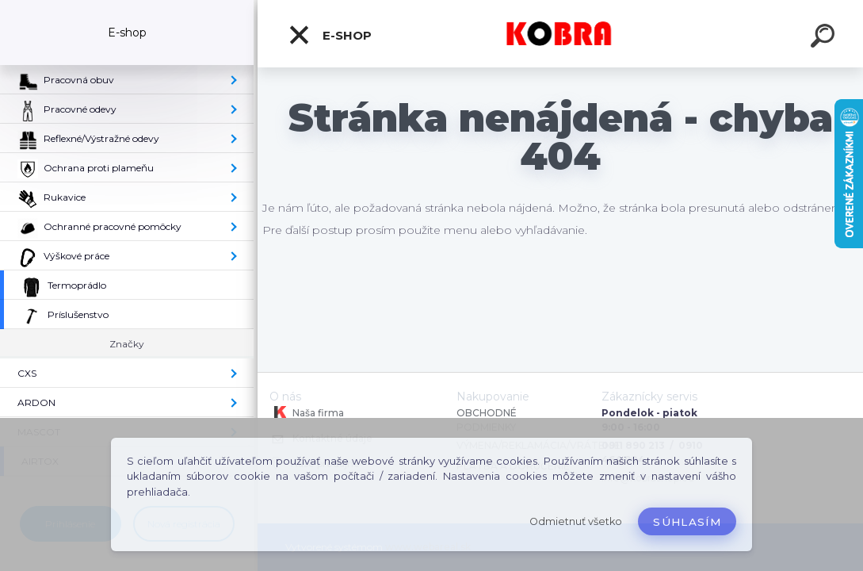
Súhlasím (687, 521)
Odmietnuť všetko (575, 521)
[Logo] (560, 33)
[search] (825, 38)
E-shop (330, 34)
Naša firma (306, 412)
